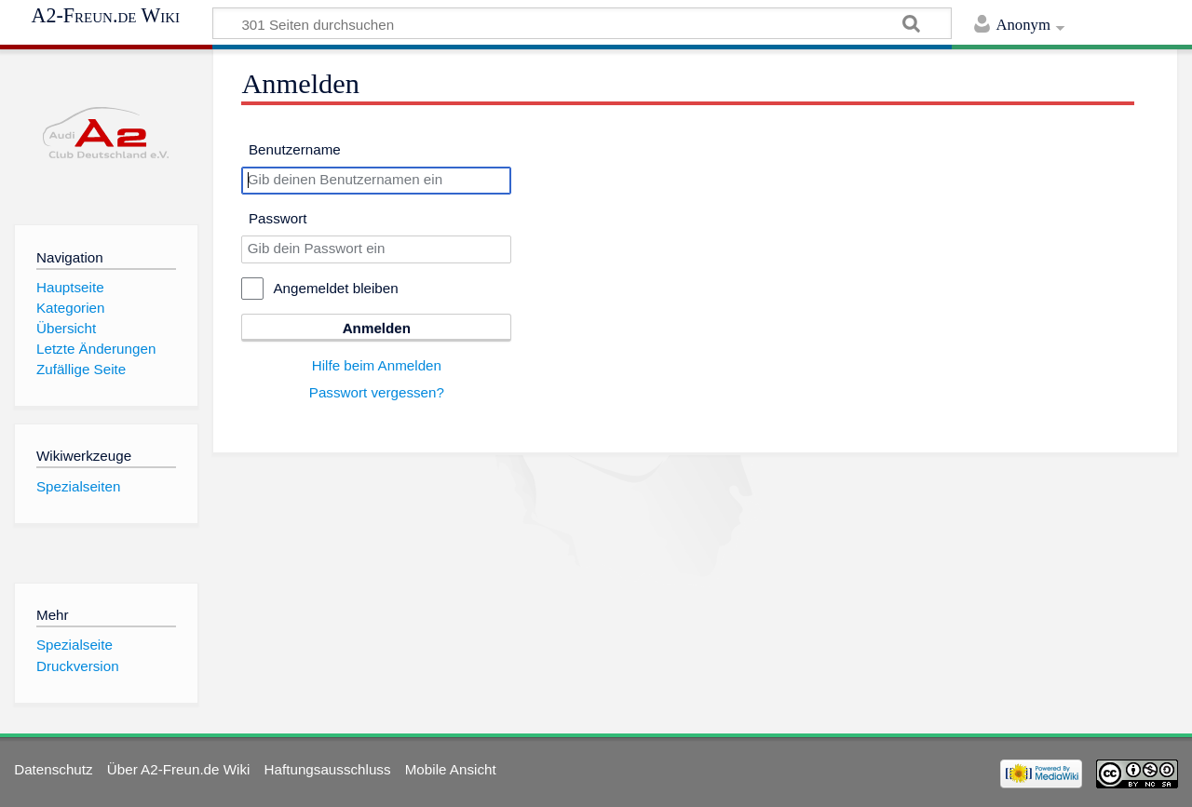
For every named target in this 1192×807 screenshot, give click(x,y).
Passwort (277, 218)
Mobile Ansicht (450, 769)
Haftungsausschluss (327, 769)
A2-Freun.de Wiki (106, 15)
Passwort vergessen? (376, 392)
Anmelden (377, 328)
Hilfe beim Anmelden (376, 365)
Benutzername (295, 149)
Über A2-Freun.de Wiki (179, 769)
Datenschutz (53, 769)
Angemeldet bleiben (335, 288)
